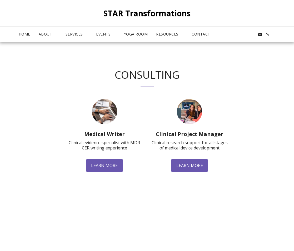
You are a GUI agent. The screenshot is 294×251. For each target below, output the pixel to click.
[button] (48, 34)
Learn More (104, 165)
